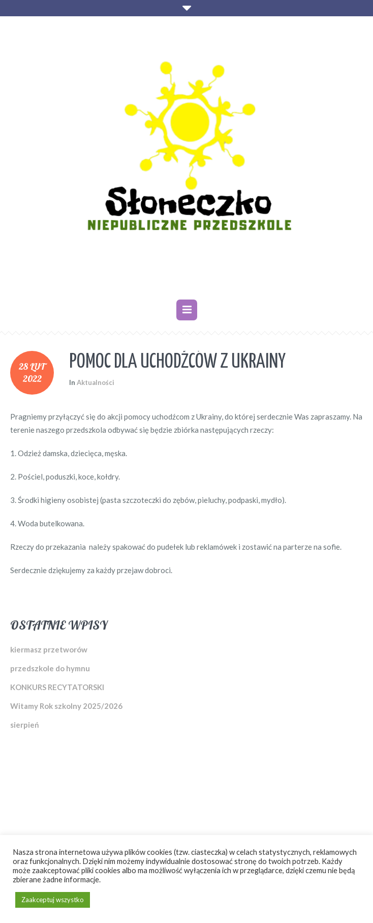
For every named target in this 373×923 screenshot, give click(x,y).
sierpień (24, 724)
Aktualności (95, 382)
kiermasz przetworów (48, 649)
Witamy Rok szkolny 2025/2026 (66, 705)
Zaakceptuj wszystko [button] (52, 900)
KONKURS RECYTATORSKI (57, 687)
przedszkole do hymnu (50, 668)
